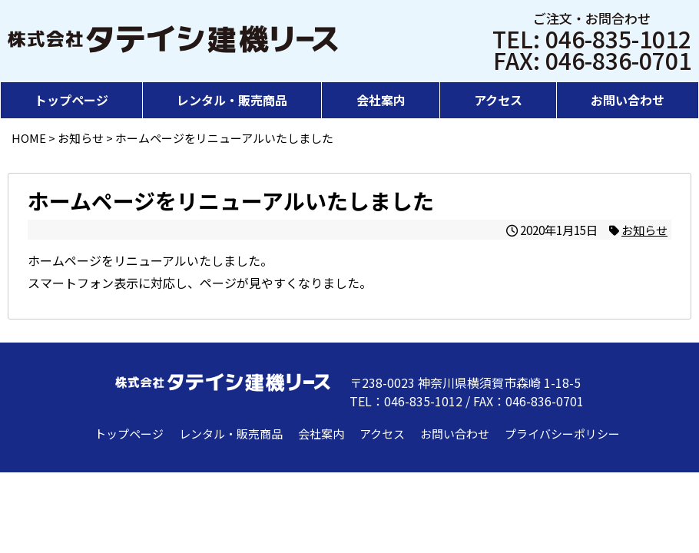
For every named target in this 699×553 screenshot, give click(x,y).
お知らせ (644, 229)
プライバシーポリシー (562, 434)
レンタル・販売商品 (232, 100)
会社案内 (381, 100)
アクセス (498, 100)
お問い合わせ (627, 100)
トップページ (71, 100)
